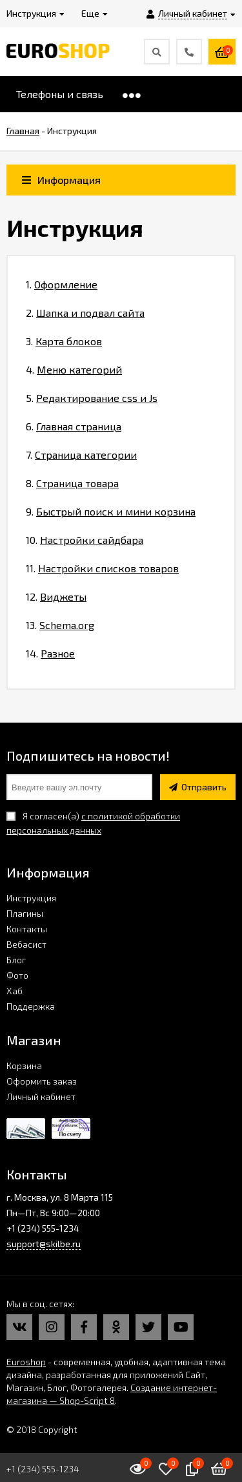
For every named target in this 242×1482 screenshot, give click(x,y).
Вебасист (26, 944)
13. (60, 625)
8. (72, 483)
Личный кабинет (41, 1096)
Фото (17, 975)
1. (61, 284)
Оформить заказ (41, 1081)
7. (81, 454)
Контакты (26, 928)
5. (91, 398)
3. (64, 341)
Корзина (24, 1065)
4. (74, 369)
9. (111, 511)
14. (50, 653)
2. (85, 312)
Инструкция (31, 897)
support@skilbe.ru (43, 1243)
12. (56, 596)
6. (73, 426)
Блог (16, 959)
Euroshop (26, 1361)
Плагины (24, 913)
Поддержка (30, 1006)
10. (84, 540)
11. (102, 568)
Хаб (14, 990)
